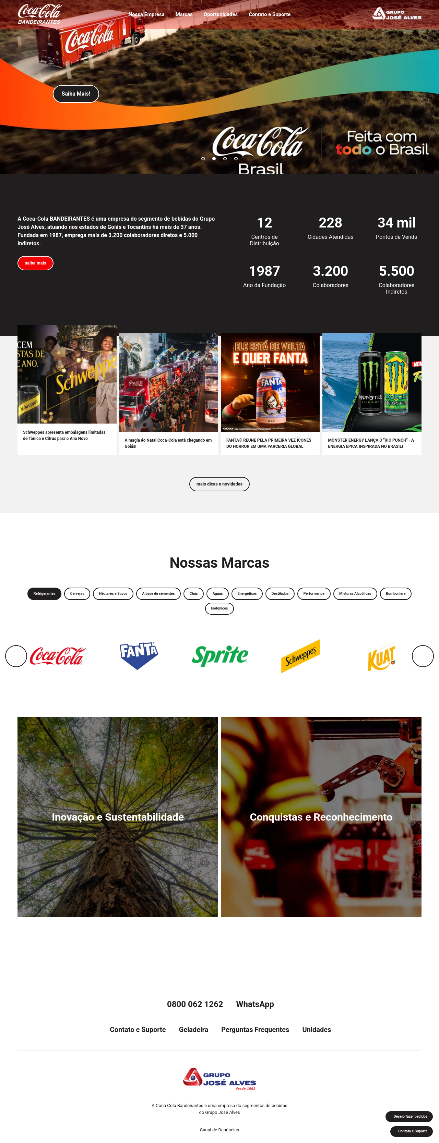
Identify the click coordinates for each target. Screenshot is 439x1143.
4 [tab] (236, 159)
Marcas (183, 16)
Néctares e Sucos (139, 599)
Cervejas (96, 599)
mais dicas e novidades (219, 487)
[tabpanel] (219, 87)
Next (423, 666)
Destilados (342, 599)
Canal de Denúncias (219, 1129)
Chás (238, 599)
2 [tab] (214, 159)
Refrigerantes (56, 599)
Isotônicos (269, 617)
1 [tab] (203, 159)
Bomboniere (229, 617)
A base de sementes (195, 599)
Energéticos (302, 599)
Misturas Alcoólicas (179, 617)
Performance (383, 599)
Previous (16, 666)
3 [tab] (225, 159)
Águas (266, 599)
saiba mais (39, 264)
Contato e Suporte (272, 16)
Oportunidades (221, 16)
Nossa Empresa (143, 16)
